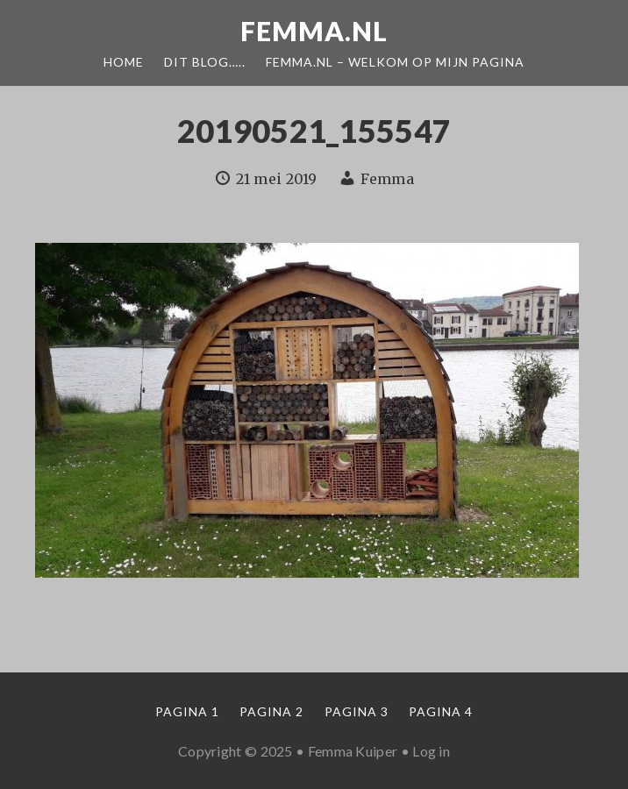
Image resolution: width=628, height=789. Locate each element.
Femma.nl (314, 30)
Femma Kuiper (353, 751)
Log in (431, 751)
